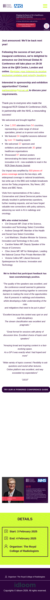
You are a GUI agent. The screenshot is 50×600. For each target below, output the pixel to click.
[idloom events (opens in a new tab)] (24, 585)
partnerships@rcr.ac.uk (15, 90)
